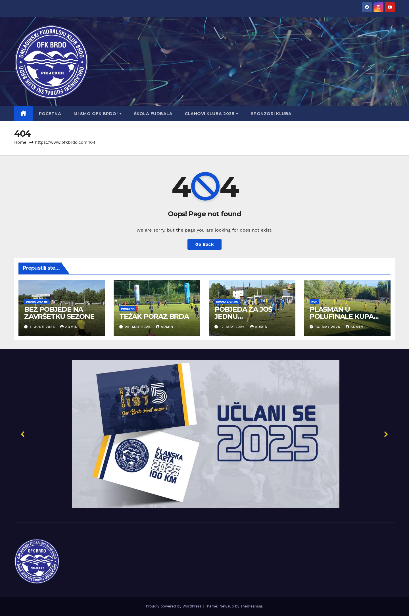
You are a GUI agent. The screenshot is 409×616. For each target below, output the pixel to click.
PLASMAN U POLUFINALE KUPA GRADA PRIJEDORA (342, 316)
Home (20, 142)
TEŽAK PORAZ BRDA (154, 316)
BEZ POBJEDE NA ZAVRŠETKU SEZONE (59, 313)
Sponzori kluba (271, 113)
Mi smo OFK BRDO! (96, 113)
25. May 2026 (138, 327)
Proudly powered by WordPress (174, 606)
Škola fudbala (153, 113)
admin (69, 327)
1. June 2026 (43, 327)
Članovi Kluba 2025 (210, 113)
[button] (204, 434)
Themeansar (251, 606)
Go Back (204, 244)
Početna (50, 113)
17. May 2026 (233, 327)
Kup (314, 301)
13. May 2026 (328, 327)
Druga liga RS (37, 301)
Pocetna (128, 308)
